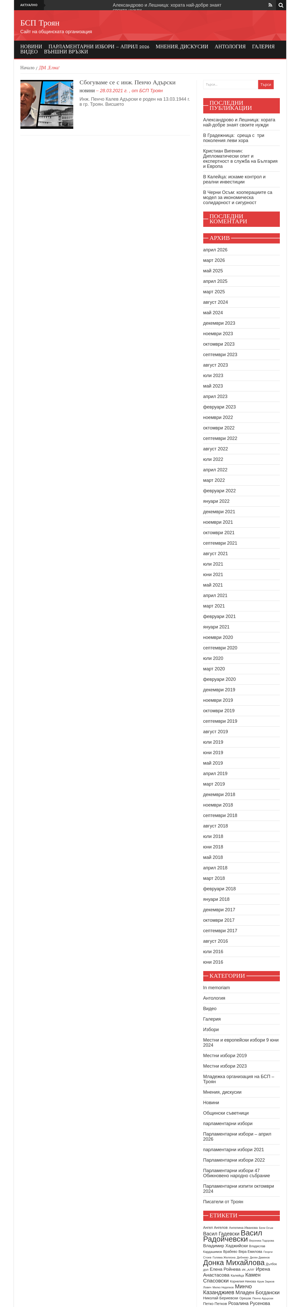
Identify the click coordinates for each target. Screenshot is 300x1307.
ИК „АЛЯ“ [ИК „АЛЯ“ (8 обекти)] (248, 1269)
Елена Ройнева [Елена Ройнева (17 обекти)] (225, 1269)
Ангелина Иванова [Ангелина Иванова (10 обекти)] (243, 1228)
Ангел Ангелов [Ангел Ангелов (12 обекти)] (215, 1228)
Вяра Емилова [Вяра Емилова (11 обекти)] (250, 1252)
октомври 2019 (219, 710)
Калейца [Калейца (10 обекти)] (237, 1275)
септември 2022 (220, 438)
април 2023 (215, 396)
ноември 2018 (218, 805)
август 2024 (215, 302)
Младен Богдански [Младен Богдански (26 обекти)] (258, 1292)
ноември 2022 (218, 417)
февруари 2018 (219, 888)
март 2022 (214, 480)
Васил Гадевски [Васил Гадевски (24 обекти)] (221, 1233)
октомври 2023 (219, 344)
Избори (211, 1029)
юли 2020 (213, 658)
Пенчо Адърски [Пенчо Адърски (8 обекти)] (263, 1298)
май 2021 (213, 585)
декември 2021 (219, 511)
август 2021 (215, 553)
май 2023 (213, 386)
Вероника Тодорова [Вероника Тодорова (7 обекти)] (261, 1240)
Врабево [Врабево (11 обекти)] (230, 1252)
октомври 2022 (219, 427)
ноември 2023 (218, 333)
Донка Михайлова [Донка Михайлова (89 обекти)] (234, 1262)
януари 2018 (216, 899)
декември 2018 (219, 794)
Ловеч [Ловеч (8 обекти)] (207, 1287)
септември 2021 (220, 543)
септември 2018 (220, 815)
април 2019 (215, 773)
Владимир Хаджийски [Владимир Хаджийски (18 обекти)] (225, 1245)
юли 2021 (213, 564)
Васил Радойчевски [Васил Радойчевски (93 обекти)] (232, 1236)
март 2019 (214, 784)
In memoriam (216, 987)
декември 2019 (219, 689)
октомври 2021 (219, 532)
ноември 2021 (218, 522)
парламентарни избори (228, 1123)
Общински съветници (226, 1113)
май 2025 (213, 270)
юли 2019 (213, 742)
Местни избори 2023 (225, 1066)
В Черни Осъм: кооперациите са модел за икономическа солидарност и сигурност (237, 197)
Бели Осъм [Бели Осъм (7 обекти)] (266, 1227)
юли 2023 (213, 375)
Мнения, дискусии (182, 47)
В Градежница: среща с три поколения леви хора (234, 138)
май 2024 (213, 312)
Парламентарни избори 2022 (234, 1160)
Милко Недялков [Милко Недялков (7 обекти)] (223, 1287)
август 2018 (215, 825)
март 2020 (214, 668)
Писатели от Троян (223, 1201)
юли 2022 (213, 459)
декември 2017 (219, 909)
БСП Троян (39, 23)
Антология (230, 47)
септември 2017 (220, 930)
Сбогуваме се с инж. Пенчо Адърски (128, 82)
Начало (27, 68)
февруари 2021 (219, 616)
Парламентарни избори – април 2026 (99, 47)
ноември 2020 (218, 637)
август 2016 (215, 941)
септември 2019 (220, 721)
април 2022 (215, 469)
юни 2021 (213, 574)
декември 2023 (219, 323)
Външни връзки (66, 52)
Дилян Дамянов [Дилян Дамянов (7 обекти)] (260, 1257)
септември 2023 (220, 354)
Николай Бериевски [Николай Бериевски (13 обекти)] (220, 1298)
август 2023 (215, 365)
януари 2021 (216, 626)
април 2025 (215, 281)
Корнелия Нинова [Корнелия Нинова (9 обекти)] (243, 1281)
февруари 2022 (219, 490)
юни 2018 (213, 846)
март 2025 (214, 291)
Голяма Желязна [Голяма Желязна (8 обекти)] (224, 1257)
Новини (31, 47)
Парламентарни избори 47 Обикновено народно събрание (236, 1173)
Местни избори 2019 (225, 1055)
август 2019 (215, 731)
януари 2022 (216, 501)
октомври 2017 (219, 920)
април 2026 (215, 249)
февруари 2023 (219, 407)
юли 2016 (213, 951)
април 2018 (215, 867)
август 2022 (215, 448)
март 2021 (214, 606)
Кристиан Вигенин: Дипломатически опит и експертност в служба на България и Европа (240, 158)
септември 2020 (220, 647)
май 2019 (213, 763)
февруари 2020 (219, 679)
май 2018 (213, 857)
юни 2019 (213, 752)
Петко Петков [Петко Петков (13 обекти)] (215, 1303)
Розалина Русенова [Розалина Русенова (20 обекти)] (249, 1303)
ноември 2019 (218, 700)
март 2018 (214, 878)
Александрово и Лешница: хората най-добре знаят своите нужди (239, 122)
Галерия (263, 47)
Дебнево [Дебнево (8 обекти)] (243, 1257)
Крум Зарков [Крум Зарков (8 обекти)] (265, 1281)
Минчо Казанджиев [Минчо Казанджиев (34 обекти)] (227, 1289)
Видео (29, 52)
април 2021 (215, 595)
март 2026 (214, 260)
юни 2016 (213, 962)
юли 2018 (213, 836)
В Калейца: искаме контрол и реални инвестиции (234, 179)
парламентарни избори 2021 (233, 1149)
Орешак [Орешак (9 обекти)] (245, 1298)
